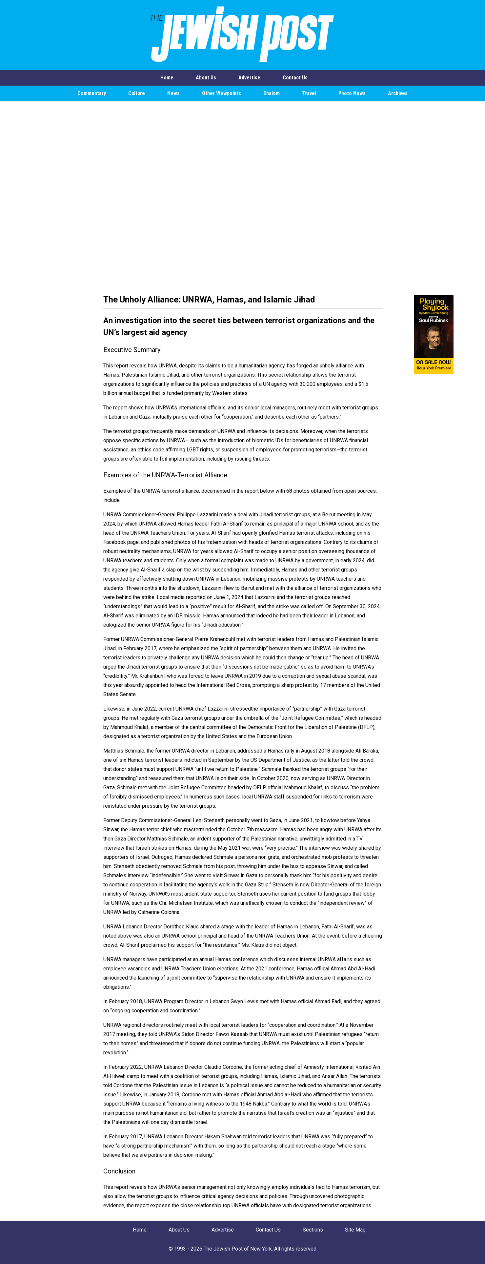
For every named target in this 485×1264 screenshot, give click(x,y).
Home (166, 77)
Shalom (271, 93)
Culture (136, 93)
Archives (398, 93)
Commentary (91, 93)
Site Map (355, 1230)
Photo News (352, 93)
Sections (313, 1230)
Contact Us (295, 77)
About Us (206, 77)
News (173, 93)
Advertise (249, 77)
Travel (309, 93)
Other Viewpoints (221, 93)
